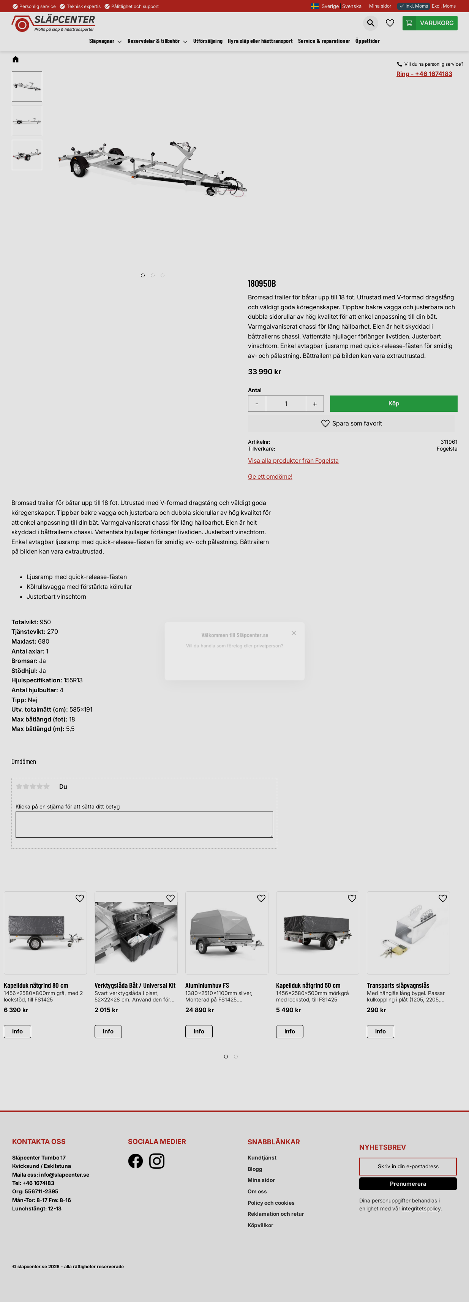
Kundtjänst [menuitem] (262, 1157)
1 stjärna (19, 786)
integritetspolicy (421, 1208)
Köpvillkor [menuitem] (260, 1225)
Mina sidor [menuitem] (261, 1180)
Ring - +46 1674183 (424, 74)
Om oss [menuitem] (257, 1191)
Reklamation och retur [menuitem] (276, 1213)
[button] (370, 23)
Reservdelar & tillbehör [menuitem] (154, 40)
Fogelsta (447, 448)
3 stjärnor (32, 786)
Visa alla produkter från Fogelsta (293, 460)
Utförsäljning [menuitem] (208, 40)
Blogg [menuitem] (255, 1169)
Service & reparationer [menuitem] (324, 40)
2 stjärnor (25, 786)
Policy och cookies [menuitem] (271, 1202)
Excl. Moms (444, 6)
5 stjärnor (46, 786)
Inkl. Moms (413, 6)
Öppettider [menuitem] (367, 40)
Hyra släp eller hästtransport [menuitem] (260, 40)
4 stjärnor (39, 786)
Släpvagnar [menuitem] (101, 40)
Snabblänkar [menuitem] (274, 1142)
